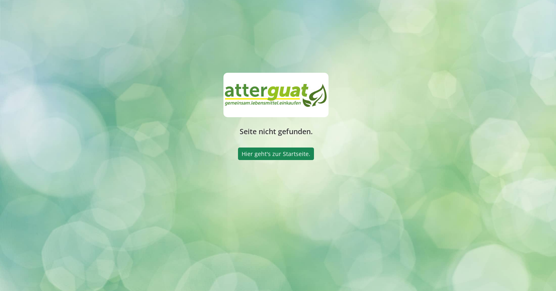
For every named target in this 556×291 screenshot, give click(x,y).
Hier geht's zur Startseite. (276, 154)
